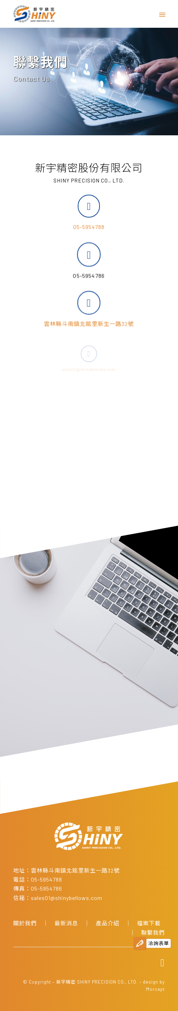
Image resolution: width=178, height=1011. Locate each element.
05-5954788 (88, 226)
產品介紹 (107, 923)
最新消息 (66, 923)
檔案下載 (149, 923)
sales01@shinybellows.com (66, 897)
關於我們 (25, 923)
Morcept (155, 989)
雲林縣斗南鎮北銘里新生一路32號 (75, 870)
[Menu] (162, 14)
